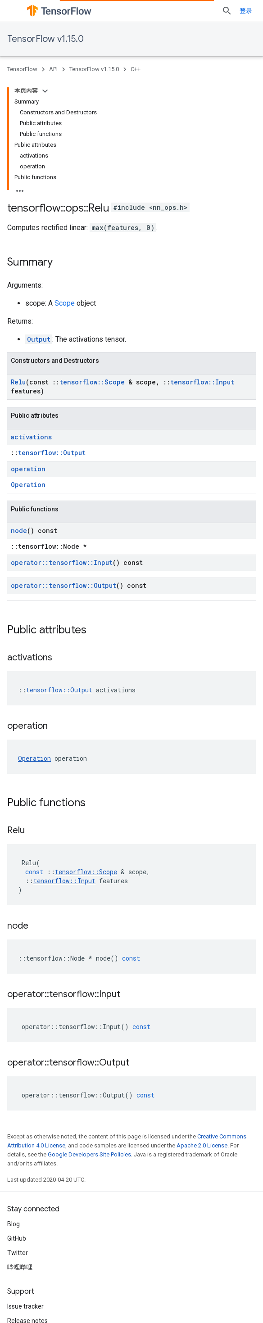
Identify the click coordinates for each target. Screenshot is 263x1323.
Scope (64, 303)
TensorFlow (22, 69)
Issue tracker (25, 1306)
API (53, 69)
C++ (136, 69)
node (19, 530)
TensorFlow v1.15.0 (45, 39)
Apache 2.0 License (202, 1145)
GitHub (16, 1238)
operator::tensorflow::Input (62, 562)
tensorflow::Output (52, 452)
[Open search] (227, 10)
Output (38, 339)
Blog (13, 1224)
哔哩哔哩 (19, 1267)
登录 (246, 10)
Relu (18, 382)
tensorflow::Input (202, 382)
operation (28, 469)
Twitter (17, 1252)
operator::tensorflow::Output (63, 585)
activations (31, 437)
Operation (28, 484)
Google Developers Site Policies (89, 1154)
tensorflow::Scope (92, 382)
